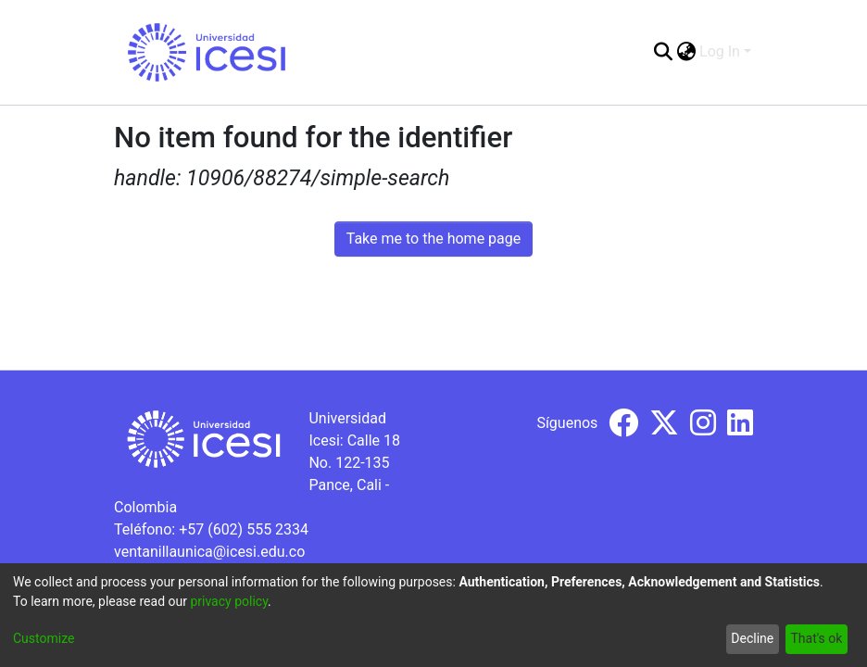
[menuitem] (685, 52)
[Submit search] (662, 52)
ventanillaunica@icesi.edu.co (209, 551)
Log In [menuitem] (719, 51)
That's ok (816, 638)
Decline (752, 638)
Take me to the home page (433, 238)
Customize (43, 638)
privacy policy (229, 601)
